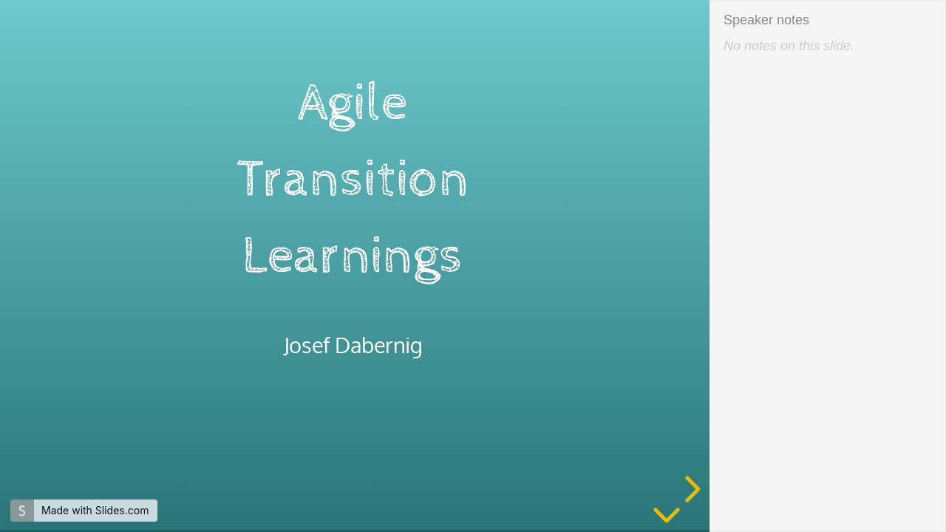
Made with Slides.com (95, 510)
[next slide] (690, 489)
